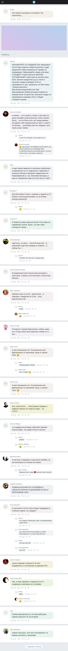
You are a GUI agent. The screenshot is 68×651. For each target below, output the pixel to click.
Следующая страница (34, 646)
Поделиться (29, 19)
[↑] (23, 19)
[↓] (26, 19)
